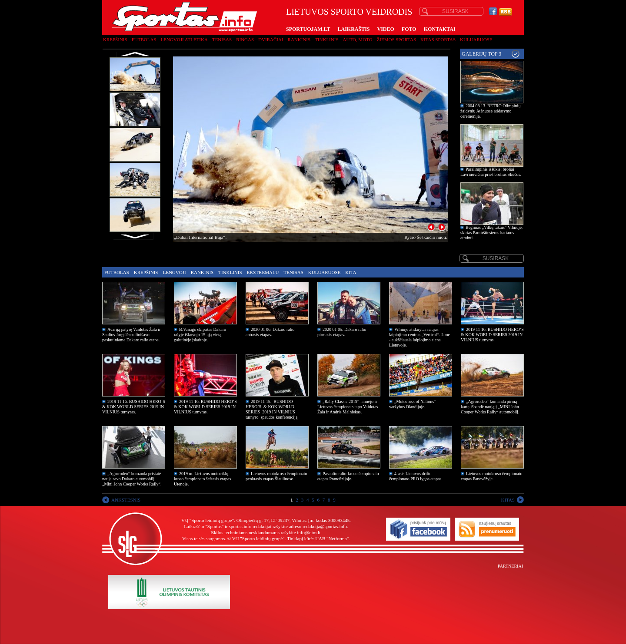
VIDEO (385, 29)
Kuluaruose (476, 39)
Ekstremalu (263, 272)
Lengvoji (174, 272)
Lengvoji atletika (183, 39)
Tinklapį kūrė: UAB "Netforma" (318, 538)
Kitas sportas (438, 39)
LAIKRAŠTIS (353, 29)
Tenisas (222, 39)
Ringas (245, 39)
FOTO (409, 29)
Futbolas (144, 39)
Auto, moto (358, 39)
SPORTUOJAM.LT (308, 29)
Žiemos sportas (396, 39)
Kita (350, 272)
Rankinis (299, 39)
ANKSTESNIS (125, 499)
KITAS (508, 499)
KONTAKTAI (440, 29)
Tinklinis (326, 39)
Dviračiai (270, 39)
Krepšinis (115, 39)
